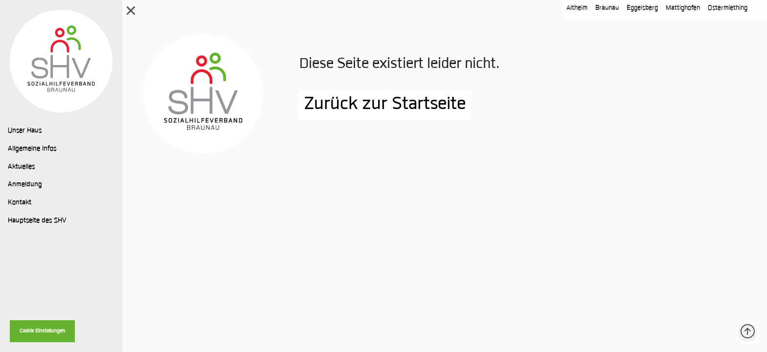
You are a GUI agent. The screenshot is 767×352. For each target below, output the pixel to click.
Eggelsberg (642, 8)
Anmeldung (25, 184)
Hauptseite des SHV (37, 221)
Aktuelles (21, 167)
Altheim (576, 8)
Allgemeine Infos (32, 149)
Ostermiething (727, 8)
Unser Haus (25, 131)
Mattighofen (683, 8)
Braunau (607, 8)
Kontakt (19, 203)
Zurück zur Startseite (385, 105)
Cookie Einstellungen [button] (42, 331)
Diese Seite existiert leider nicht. (399, 65)
